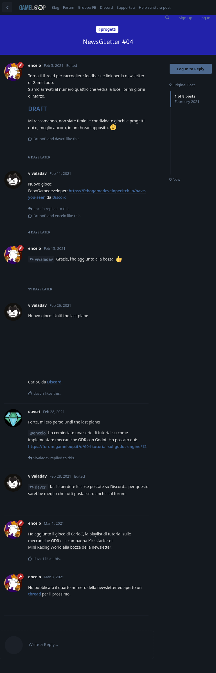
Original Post (182, 84)
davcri (41, 487)
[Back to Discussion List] (7, 7)
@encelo (38, 433)
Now (174, 179)
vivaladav (44, 259)
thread (34, 594)
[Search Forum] (167, 17)
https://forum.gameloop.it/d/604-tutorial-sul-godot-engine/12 (87, 446)
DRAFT (37, 109)
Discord (59, 197)
